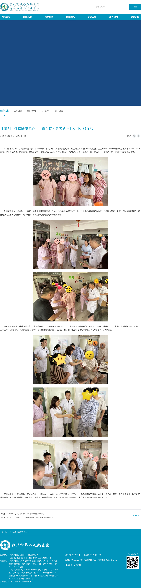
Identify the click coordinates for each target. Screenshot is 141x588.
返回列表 (135, 515)
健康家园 (135, 17)
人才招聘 (45, 110)
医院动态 (70, 17)
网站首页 (6, 17)
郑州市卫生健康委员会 (18, 532)
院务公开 (18, 110)
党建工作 (92, 17)
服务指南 (113, 17)
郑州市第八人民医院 (20, 7)
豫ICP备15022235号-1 (73, 555)
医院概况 (27, 17)
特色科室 (49, 17)
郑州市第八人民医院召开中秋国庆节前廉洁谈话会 (25, 514)
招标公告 (59, 110)
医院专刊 (31, 110)
